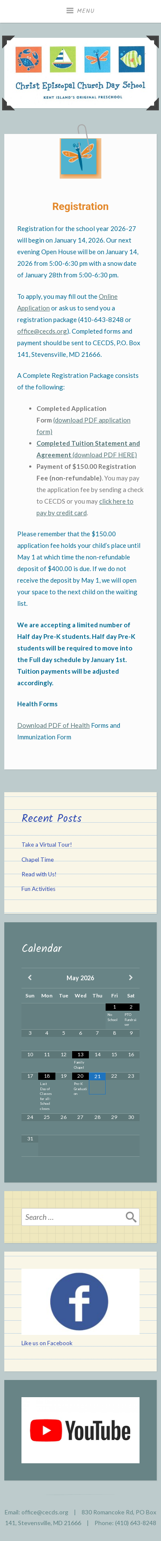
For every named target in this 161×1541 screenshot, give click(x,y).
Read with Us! (39, 874)
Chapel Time (37, 859)
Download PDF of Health (53, 725)
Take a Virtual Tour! (46, 844)
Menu (86, 11)
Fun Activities (38, 888)
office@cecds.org (42, 331)
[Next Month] (131, 978)
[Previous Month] (29, 978)
